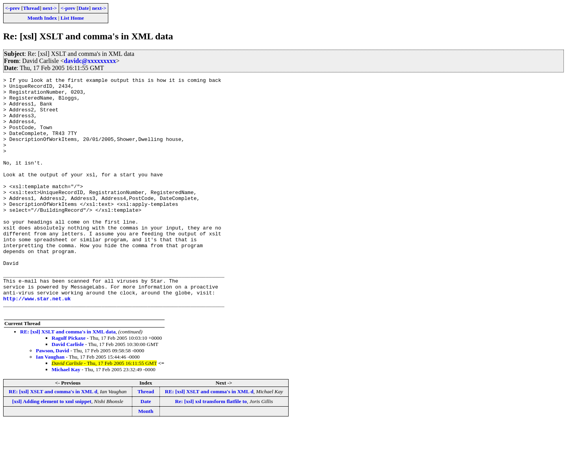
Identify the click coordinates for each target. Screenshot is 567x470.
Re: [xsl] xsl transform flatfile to (210, 448)
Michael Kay (66, 417)
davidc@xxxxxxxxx (90, 60)
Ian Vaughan (50, 404)
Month (146, 458)
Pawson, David (52, 398)
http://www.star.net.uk (37, 343)
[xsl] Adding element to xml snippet (51, 448)
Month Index (42, 18)
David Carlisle (68, 391)
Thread (31, 8)
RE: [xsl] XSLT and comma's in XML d (53, 439)
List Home (72, 18)
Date (83, 8)
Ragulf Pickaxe (68, 385)
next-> (50, 8)
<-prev (12, 8)
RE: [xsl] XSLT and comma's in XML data (68, 379)
